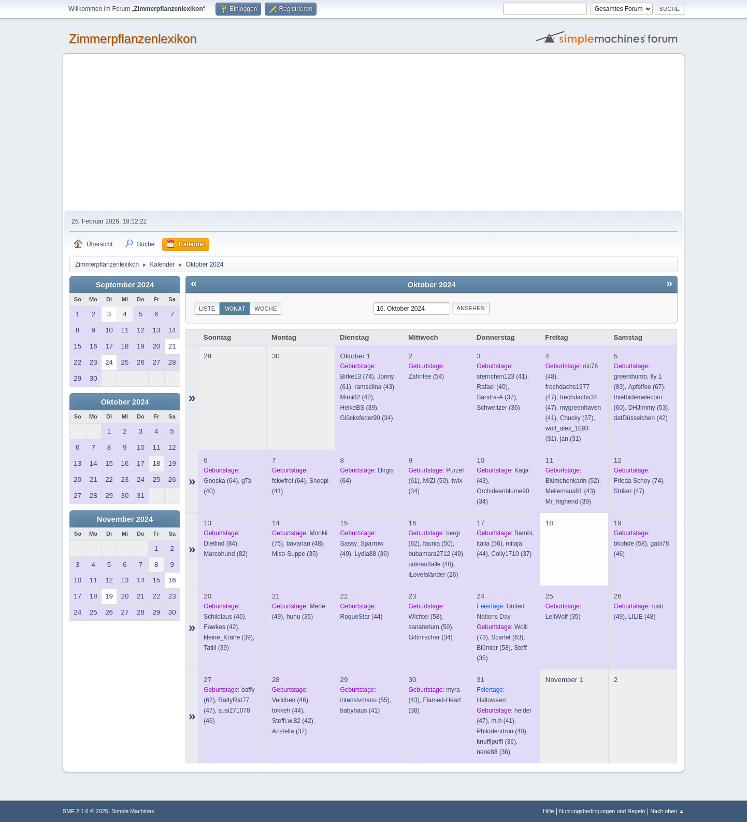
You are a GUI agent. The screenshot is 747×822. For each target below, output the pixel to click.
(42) (356, 397)
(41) (502, 376)
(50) (435, 480)
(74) (357, 376)
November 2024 (125, 519)
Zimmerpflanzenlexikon (133, 39)
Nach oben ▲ (667, 811)
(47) (629, 491)
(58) (630, 543)
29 (207, 356)
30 (276, 356)
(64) (221, 480)
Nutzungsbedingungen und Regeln (602, 811)
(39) (358, 407)
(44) (361, 616)
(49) (435, 554)
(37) (496, 397)
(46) (224, 616)
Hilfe (548, 811)
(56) (489, 543)
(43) (375, 387)
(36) (498, 407)
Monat (234, 308)
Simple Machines (132, 811)
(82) (226, 554)
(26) (433, 574)
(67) (646, 387)
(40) (492, 387)
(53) (648, 407)
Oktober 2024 (125, 402)
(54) (426, 376)
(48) (304, 543)
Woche (265, 308)
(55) (365, 700)
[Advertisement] (373, 132)
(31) (570, 438)
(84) (220, 543)
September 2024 (125, 285)
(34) (366, 418)
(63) (507, 637)
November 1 (564, 680)
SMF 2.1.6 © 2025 (85, 811)
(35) (295, 554)
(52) (572, 480)
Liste (207, 308)
